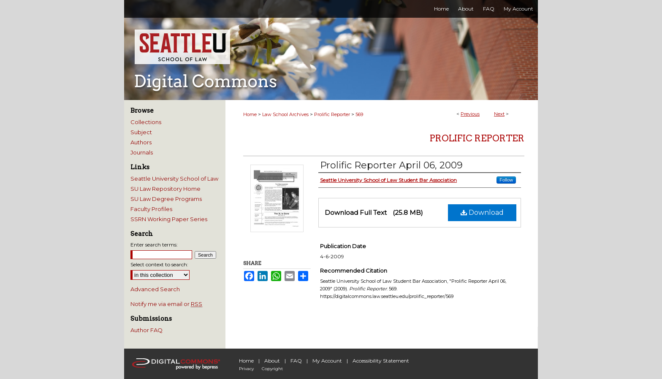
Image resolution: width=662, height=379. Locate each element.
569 (359, 114)
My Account (327, 360)
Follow (506, 179)
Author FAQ (146, 330)
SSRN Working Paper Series (168, 219)
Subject (141, 132)
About (272, 360)
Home (250, 114)
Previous (470, 114)
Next (499, 114)
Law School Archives (285, 114)
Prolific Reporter (332, 114)
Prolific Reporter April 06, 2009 (391, 165)
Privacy (246, 368)
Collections (145, 122)
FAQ (296, 360)
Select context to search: (159, 264)
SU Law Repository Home (165, 188)
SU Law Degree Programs (166, 198)
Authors (141, 142)
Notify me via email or (166, 303)
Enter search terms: (154, 244)
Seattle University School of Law (174, 178)
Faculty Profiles (151, 209)
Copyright (272, 368)
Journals (141, 152)
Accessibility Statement (381, 360)
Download (482, 212)
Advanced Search (155, 289)
